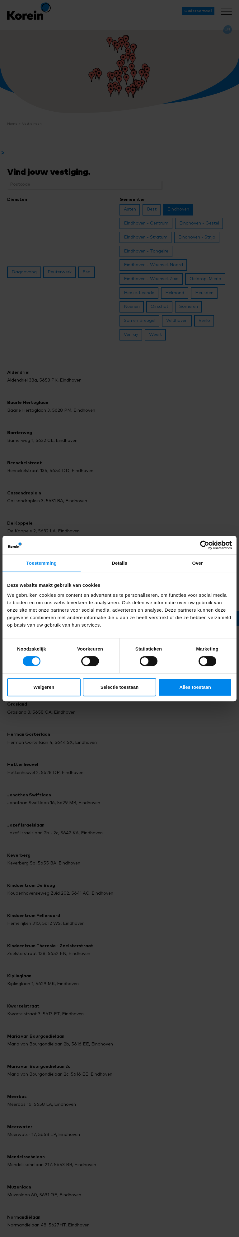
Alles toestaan (195, 687)
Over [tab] (197, 563)
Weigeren (43, 687)
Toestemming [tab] (41, 563)
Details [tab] (119, 563)
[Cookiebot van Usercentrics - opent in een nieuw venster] (204, 545)
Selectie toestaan (120, 687)
